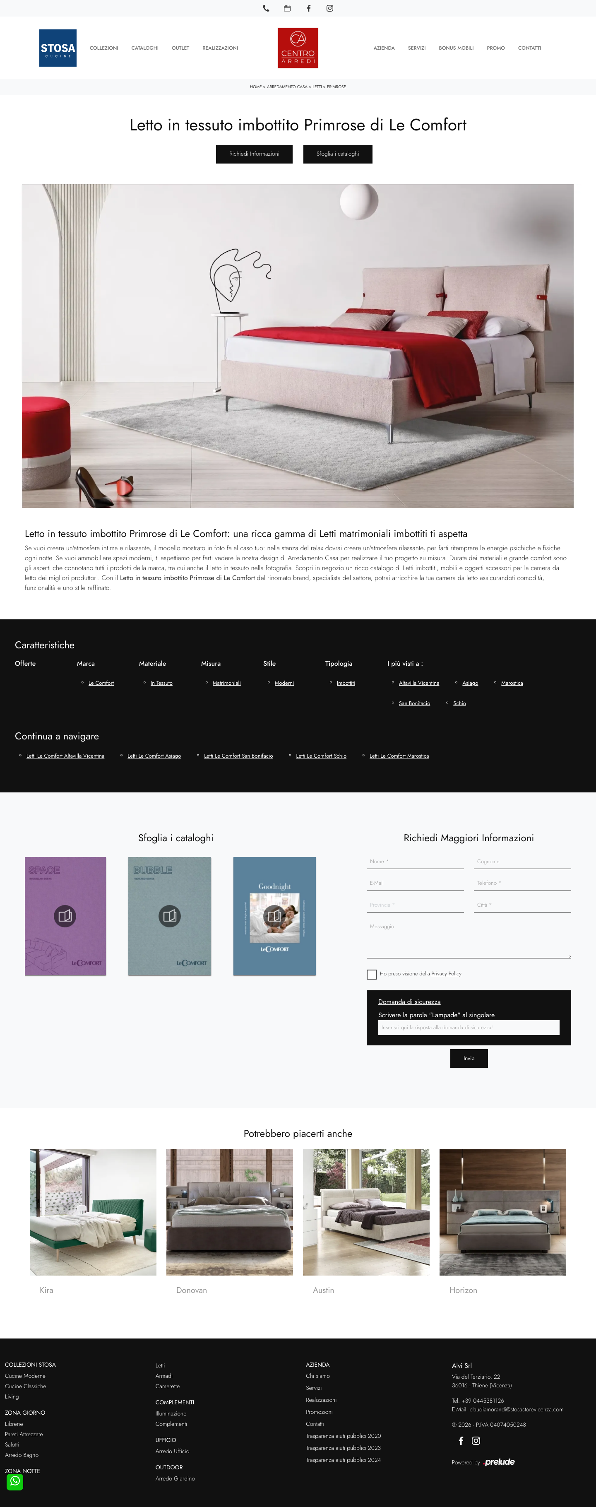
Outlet (180, 45)
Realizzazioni (220, 45)
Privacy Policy (446, 969)
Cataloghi (145, 45)
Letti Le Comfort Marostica (399, 751)
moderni (284, 678)
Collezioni (104, 45)
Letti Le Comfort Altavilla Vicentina (65, 751)
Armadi (164, 1371)
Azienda (384, 45)
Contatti (529, 45)
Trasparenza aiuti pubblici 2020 (343, 1432)
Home (256, 82)
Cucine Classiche (25, 1382)
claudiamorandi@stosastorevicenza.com (517, 1405)
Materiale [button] (152, 659)
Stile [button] (269, 659)
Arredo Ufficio (173, 1447)
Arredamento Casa (287, 82)
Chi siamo (318, 1371)
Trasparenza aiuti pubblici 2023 (343, 1444)
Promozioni (319, 1407)
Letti (317, 82)
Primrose (336, 82)
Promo (496, 45)
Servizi (417, 45)
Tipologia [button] (338, 659)
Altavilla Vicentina (419, 678)
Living (12, 1392)
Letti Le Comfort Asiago (154, 751)
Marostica (512, 678)
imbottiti (346, 678)
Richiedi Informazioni (254, 149)
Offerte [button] (25, 659)
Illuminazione (171, 1409)
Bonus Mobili (456, 45)
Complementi (171, 1420)
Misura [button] (211, 659)
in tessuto (162, 678)
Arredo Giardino (175, 1474)
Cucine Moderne (25, 1371)
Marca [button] (86, 659)
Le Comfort (101, 678)
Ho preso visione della (420, 969)
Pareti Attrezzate (24, 1430)
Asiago (470, 678)
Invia (469, 1054)
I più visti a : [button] (405, 659)
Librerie (14, 1420)
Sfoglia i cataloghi (338, 149)
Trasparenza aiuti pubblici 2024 (343, 1456)
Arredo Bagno (21, 1451)
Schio (459, 699)
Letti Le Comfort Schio (321, 751)
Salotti (12, 1440)
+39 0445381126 (482, 1396)
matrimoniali (227, 678)
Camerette (168, 1382)
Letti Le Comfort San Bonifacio (238, 751)
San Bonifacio (414, 699)
